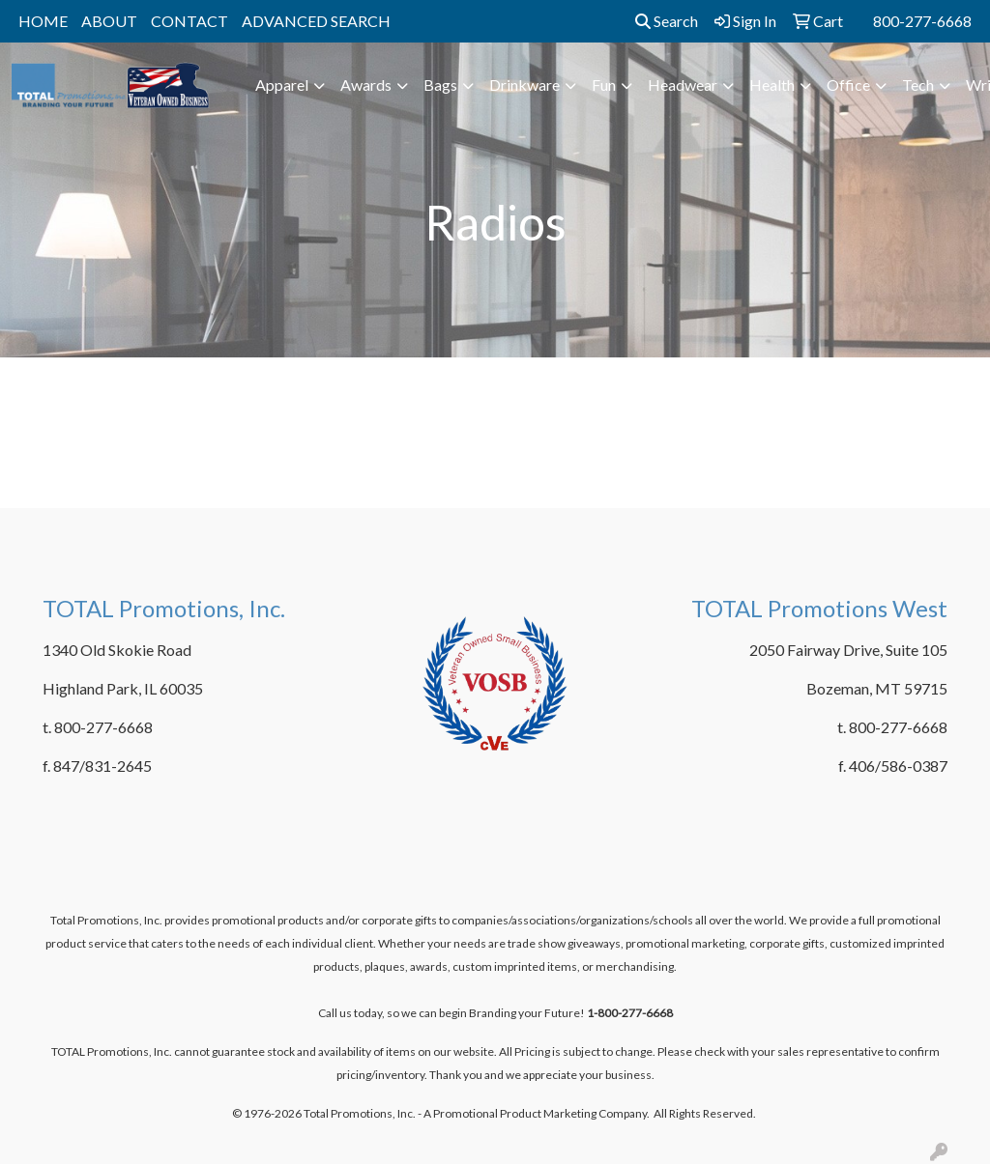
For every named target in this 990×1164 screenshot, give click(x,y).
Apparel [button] (281, 84)
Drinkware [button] (524, 84)
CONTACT (189, 21)
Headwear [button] (682, 84)
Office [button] (848, 84)
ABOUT (109, 21)
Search (666, 21)
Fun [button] (604, 84)
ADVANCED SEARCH (316, 21)
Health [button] (772, 84)
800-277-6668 (922, 21)
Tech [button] (918, 84)
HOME (43, 21)
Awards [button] (366, 84)
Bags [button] (440, 84)
